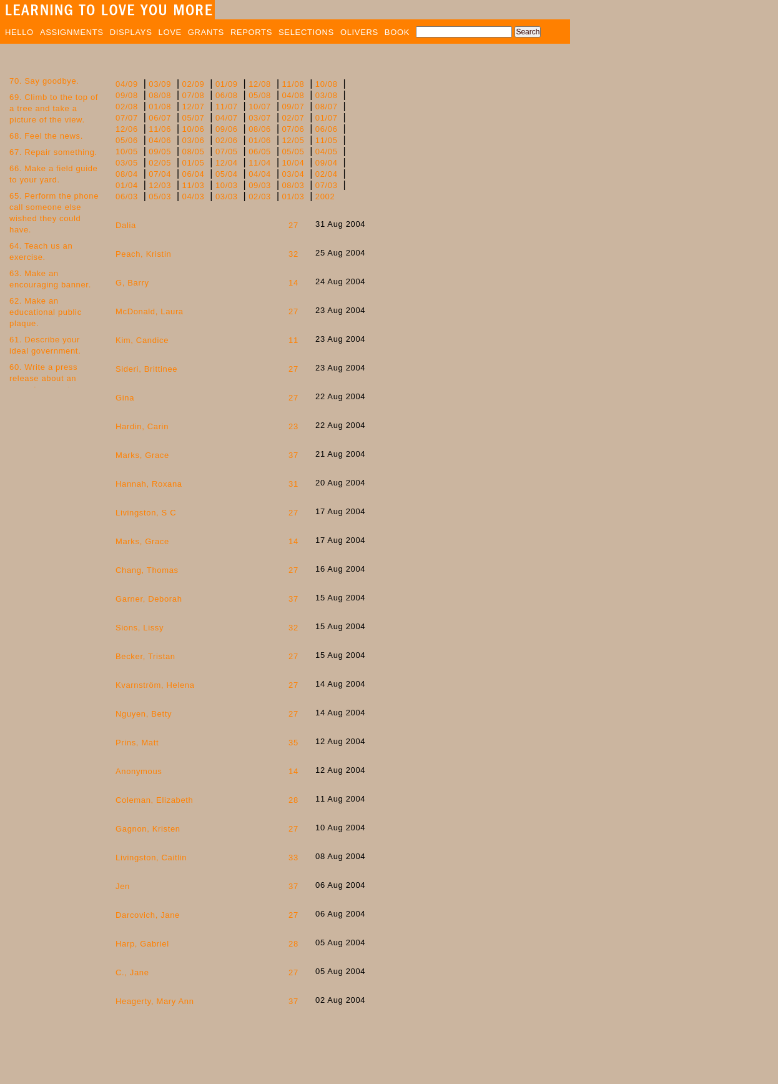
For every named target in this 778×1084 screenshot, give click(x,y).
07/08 (193, 95)
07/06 (293, 129)
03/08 (326, 95)
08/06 (260, 129)
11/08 (293, 84)
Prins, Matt (137, 742)
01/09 (226, 84)
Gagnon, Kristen (148, 828)
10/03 (226, 185)
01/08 (160, 106)
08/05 (193, 151)
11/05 (326, 140)
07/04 (160, 174)
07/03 (326, 185)
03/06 (193, 140)
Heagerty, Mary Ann (155, 1001)
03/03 (226, 196)
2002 (325, 196)
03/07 (260, 117)
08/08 (160, 95)
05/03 (160, 196)
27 (293, 225)
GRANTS (206, 32)
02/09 (193, 84)
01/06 (260, 140)
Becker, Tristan (145, 656)
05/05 (293, 151)
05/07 (193, 117)
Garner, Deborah (149, 599)
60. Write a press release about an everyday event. (43, 378)
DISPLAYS (131, 32)
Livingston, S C (146, 512)
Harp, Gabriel (142, 943)
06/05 (260, 151)
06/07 (160, 117)
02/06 (226, 140)
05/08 (260, 95)
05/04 (226, 174)
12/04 (226, 162)
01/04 (127, 185)
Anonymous (139, 771)
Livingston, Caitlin (151, 857)
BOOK (397, 32)
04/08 (293, 95)
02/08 (127, 106)
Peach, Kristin (143, 254)
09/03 (260, 185)
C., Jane (132, 972)
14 (293, 282)
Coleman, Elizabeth (154, 800)
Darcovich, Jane (148, 915)
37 (293, 455)
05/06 (127, 140)
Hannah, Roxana (149, 484)
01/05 (193, 162)
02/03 (260, 196)
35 (293, 742)
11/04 (260, 162)
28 (293, 800)
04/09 (127, 84)
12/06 (127, 129)
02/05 (160, 162)
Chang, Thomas (147, 570)
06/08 (226, 95)
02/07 (293, 117)
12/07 (193, 106)
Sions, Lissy (140, 627)
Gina (125, 397)
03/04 (293, 174)
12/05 (293, 140)
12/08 (260, 84)
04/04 (260, 174)
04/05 (326, 151)
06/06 (326, 129)
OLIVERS (359, 32)
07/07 (127, 117)
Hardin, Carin (142, 426)
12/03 (160, 185)
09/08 (127, 95)
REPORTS (251, 32)
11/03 (193, 185)
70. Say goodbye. (44, 81)
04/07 (226, 117)
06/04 (193, 174)
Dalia (126, 225)
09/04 (326, 162)
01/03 (293, 196)
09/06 (226, 129)
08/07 (326, 106)
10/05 (127, 151)
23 (293, 426)
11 (293, 340)
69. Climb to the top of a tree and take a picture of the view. (53, 108)
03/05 (127, 162)
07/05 (226, 151)
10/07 (260, 106)
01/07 (326, 117)
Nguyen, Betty (144, 714)
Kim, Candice (142, 340)
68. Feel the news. (46, 136)
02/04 (326, 174)
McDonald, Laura (150, 311)
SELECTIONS (306, 32)
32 (293, 254)
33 (293, 857)
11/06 (160, 129)
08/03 (293, 185)
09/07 (293, 106)
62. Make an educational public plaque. (45, 312)
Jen (123, 886)
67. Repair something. (53, 152)
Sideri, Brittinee (146, 369)
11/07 (226, 106)
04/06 (160, 140)
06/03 (127, 196)
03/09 (160, 84)
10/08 (326, 84)
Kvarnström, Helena (155, 685)
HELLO (19, 32)
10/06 (193, 129)
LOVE (170, 32)
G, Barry (132, 282)
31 (293, 484)
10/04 (293, 162)
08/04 (127, 174)
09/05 (160, 151)
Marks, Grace (142, 455)
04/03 (193, 196)
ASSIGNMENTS (72, 32)
